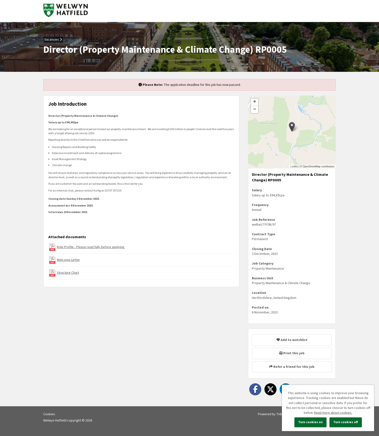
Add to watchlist (292, 340)
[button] (292, 127)
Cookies (49, 414)
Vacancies (53, 39)
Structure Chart (68, 272)
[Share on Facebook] (255, 389)
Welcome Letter (68, 260)
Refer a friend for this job (291, 366)
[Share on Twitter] (270, 389)
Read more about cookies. (333, 412)
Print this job (292, 353)
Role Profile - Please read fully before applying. (91, 247)
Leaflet (294, 166)
